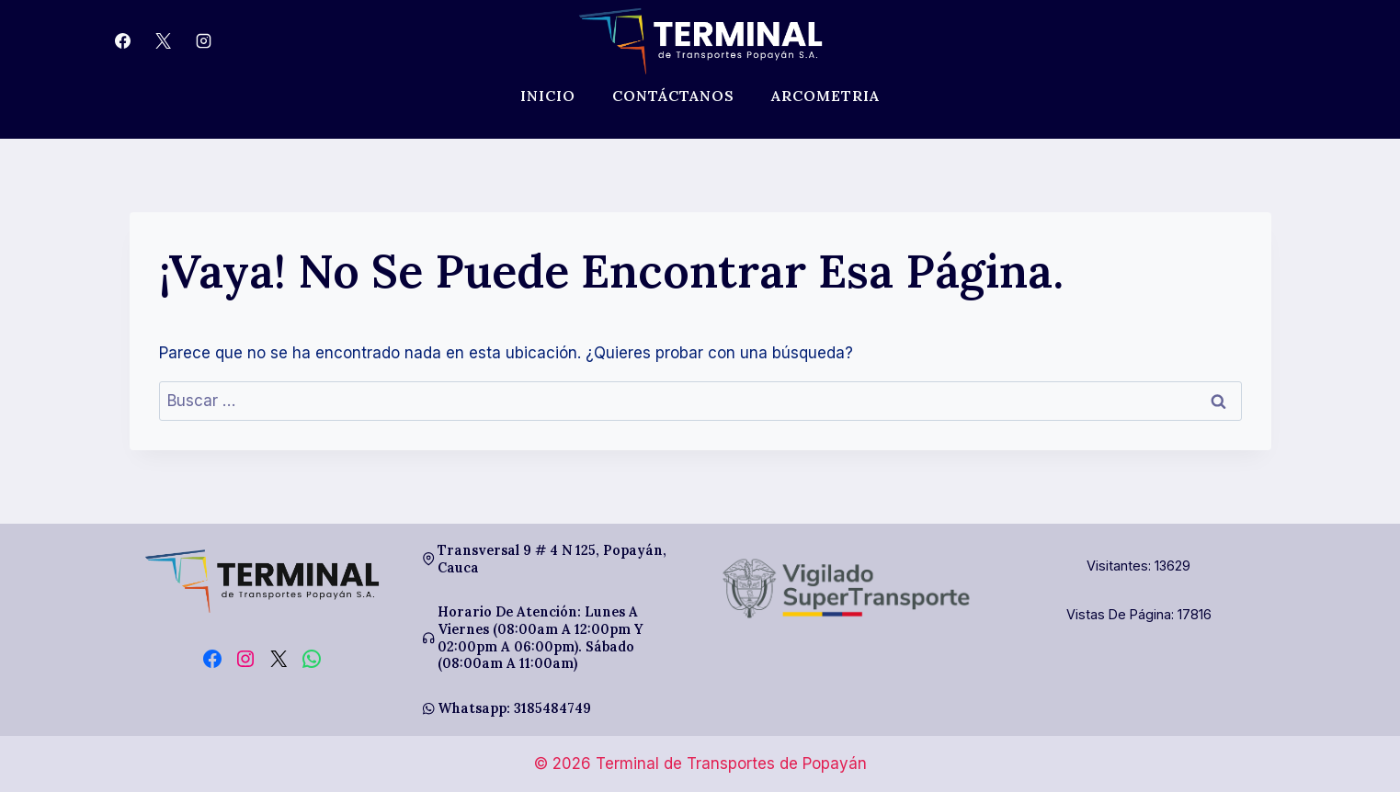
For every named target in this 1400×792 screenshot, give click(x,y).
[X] (163, 41)
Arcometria (825, 95)
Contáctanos (673, 95)
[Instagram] (204, 41)
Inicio (547, 95)
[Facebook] (123, 41)
